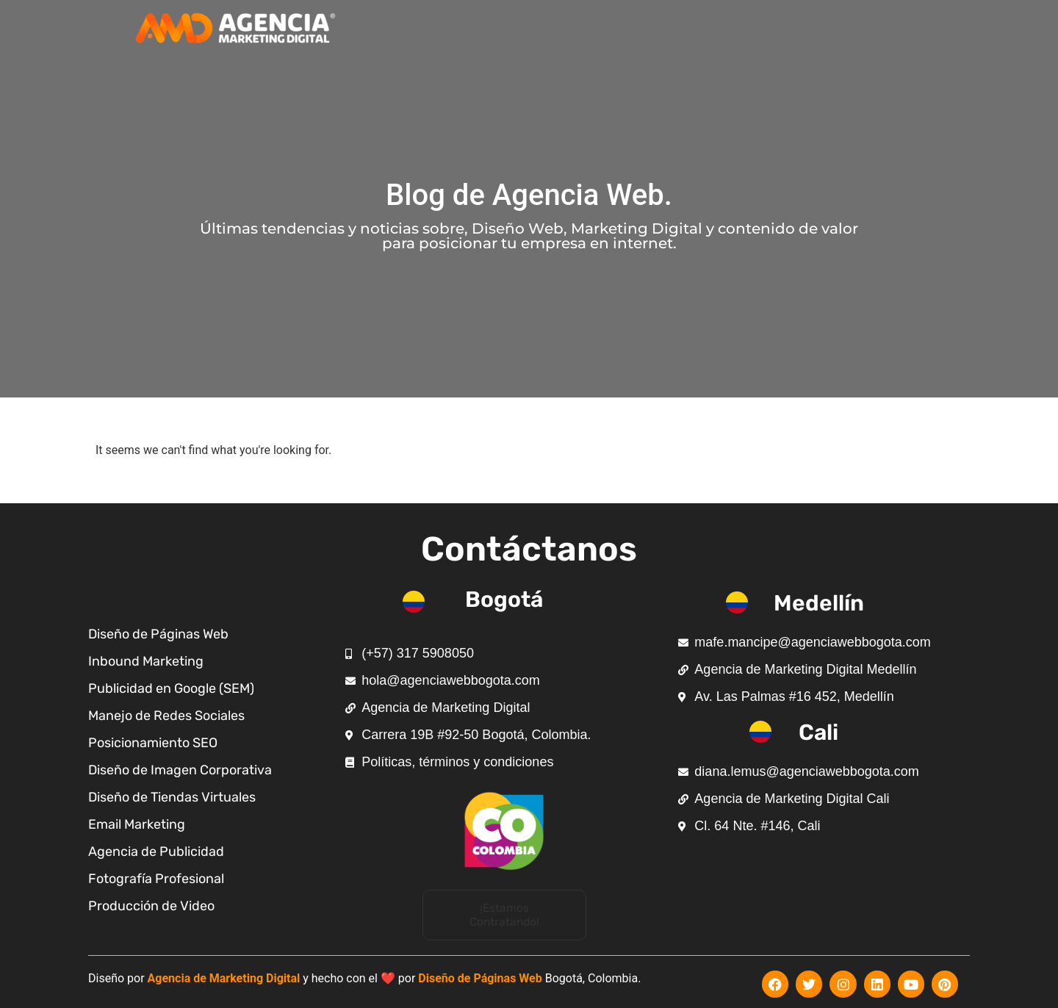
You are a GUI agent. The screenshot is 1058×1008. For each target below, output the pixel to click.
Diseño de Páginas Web (479, 976)
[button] (504, 915)
